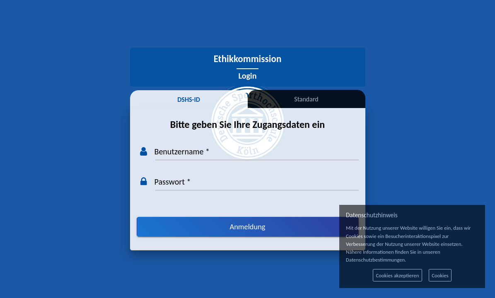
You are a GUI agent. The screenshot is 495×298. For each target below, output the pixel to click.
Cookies (440, 275)
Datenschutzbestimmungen (375, 260)
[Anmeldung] (248, 227)
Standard (306, 99)
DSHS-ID (188, 99)
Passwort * (173, 182)
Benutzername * (182, 151)
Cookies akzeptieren (397, 275)
